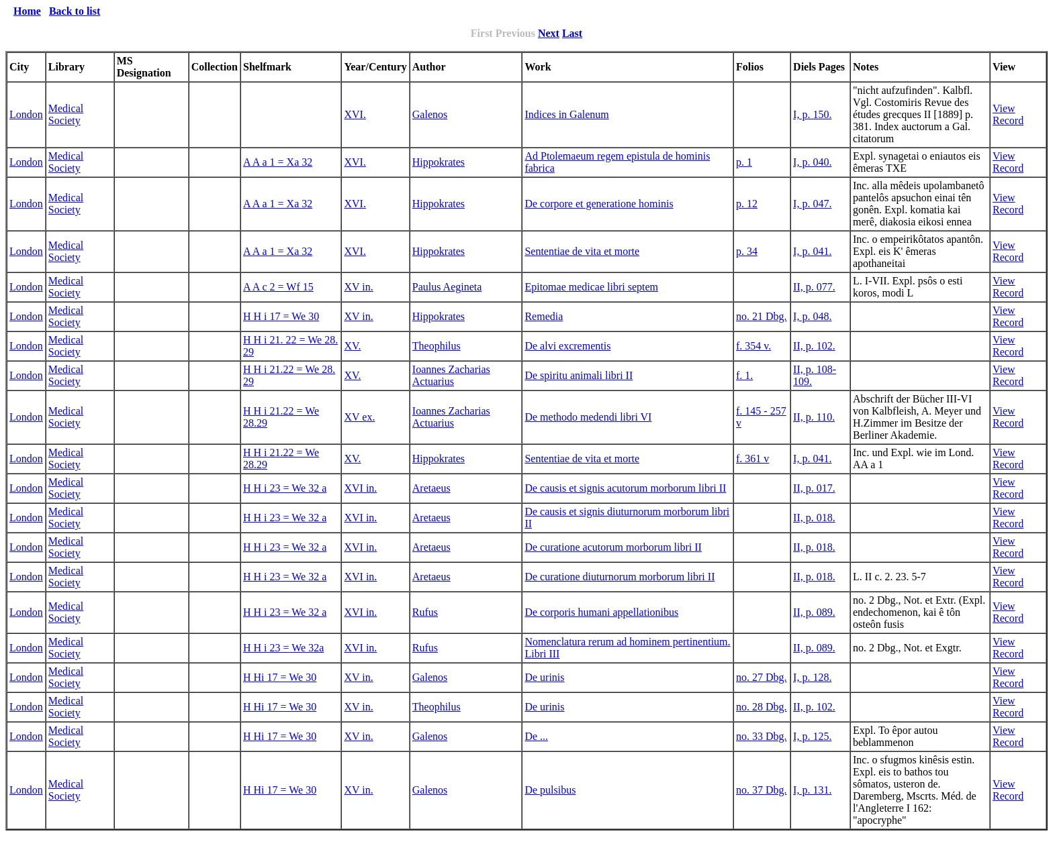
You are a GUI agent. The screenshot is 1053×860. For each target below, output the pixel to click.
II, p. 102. (814, 346)
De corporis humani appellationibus (601, 612)
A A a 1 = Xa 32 (277, 162)
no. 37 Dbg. (761, 790)
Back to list (74, 11)
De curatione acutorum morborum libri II (612, 547)
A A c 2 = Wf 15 (278, 286)
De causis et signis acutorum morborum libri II (625, 488)
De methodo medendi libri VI (587, 417)
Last (572, 33)
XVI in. (360, 488)
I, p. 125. (812, 736)
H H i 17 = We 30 (281, 316)
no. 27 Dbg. (761, 677)
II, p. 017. (814, 488)
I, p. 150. (812, 114)
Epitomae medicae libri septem (591, 286)
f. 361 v (752, 458)
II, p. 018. (814, 517)
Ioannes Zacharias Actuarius (451, 375)
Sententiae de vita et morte (581, 251)
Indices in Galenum (566, 114)
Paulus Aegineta (447, 286)
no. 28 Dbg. (761, 706)
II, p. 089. (814, 612)
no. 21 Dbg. (761, 316)
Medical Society (65, 114)
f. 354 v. (753, 346)
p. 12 (747, 203)
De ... (536, 736)
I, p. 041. (812, 251)
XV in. (358, 286)
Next (548, 33)
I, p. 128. (812, 677)
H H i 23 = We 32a (283, 647)
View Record (1008, 114)
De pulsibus (550, 790)
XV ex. (359, 417)
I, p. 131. (812, 790)
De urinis (544, 677)
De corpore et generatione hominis (598, 203)
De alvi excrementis (567, 346)
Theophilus (436, 346)
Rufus (425, 612)
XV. (352, 346)
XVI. (354, 114)
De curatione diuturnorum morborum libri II (619, 576)
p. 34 (747, 251)
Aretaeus (431, 488)
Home (27, 11)
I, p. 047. (812, 203)
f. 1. (744, 375)
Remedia (543, 316)
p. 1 (744, 162)
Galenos (429, 114)
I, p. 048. (812, 316)
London (26, 114)
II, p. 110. (814, 417)
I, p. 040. (812, 162)
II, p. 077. (814, 286)
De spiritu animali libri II (578, 375)
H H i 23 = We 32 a (284, 488)
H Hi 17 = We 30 (279, 677)
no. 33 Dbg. (761, 736)
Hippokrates (438, 162)
